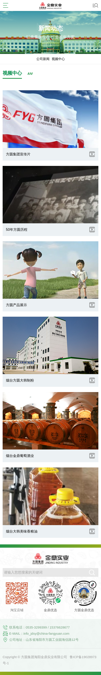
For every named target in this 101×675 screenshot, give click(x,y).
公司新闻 (43, 59)
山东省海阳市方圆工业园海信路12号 (52, 639)
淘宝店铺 (16, 610)
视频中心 (58, 59)
